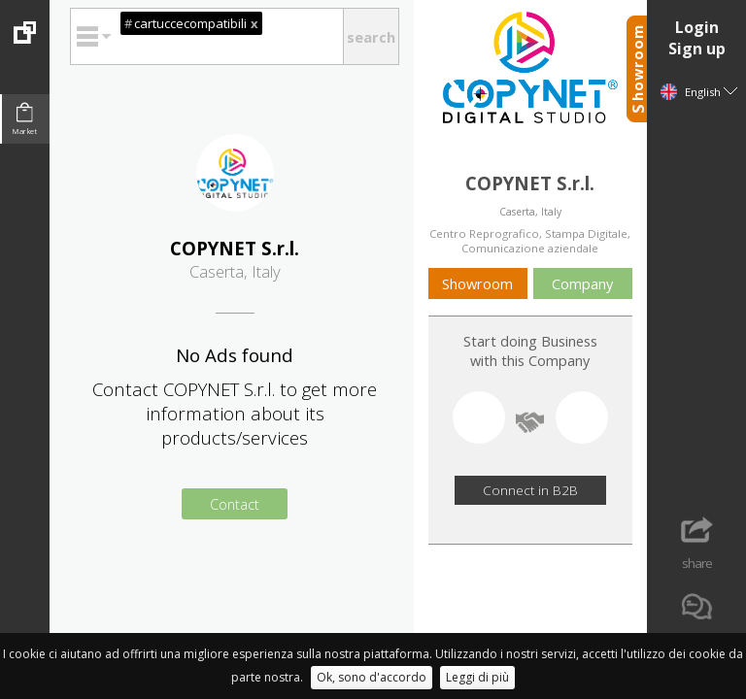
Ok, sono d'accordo (371, 677)
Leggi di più (477, 677)
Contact (234, 504)
